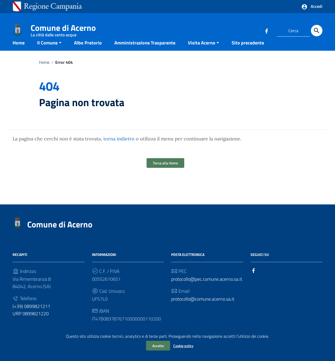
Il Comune (47, 50)
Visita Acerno (201, 50)
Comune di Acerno (63, 28)
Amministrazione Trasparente (144, 50)
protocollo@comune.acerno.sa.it (202, 307)
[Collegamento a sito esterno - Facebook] (266, 30)
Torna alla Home (165, 171)
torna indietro (119, 147)
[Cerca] (316, 30)
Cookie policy (183, 345)
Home (19, 50)
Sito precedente (248, 50)
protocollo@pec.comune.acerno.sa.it (206, 287)
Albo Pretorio (88, 50)
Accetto (158, 345)
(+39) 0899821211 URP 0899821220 (31, 318)
